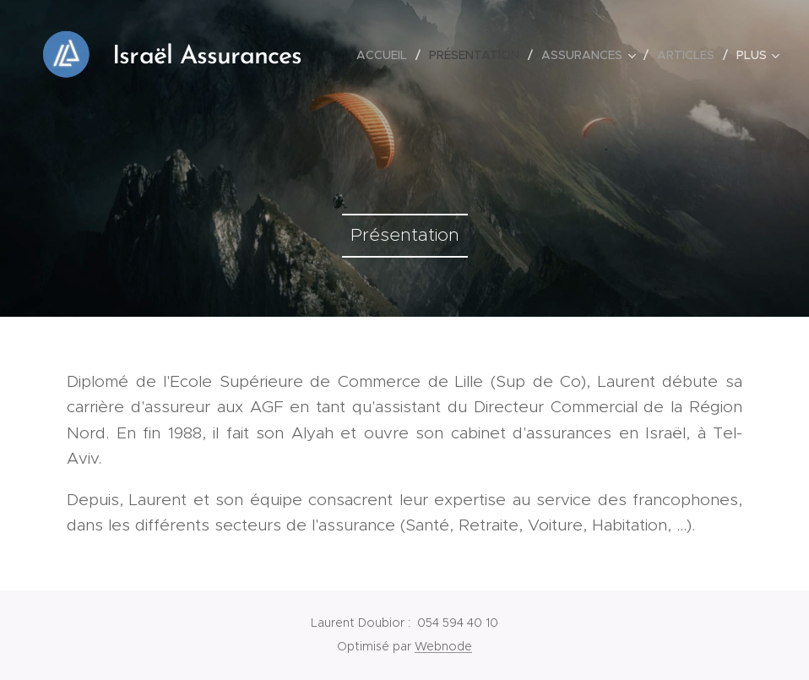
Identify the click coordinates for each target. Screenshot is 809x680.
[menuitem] (386, 55)
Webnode (443, 646)
